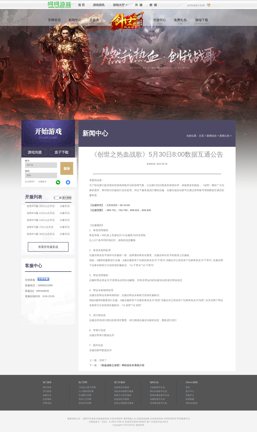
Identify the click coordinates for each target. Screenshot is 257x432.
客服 (153, 5)
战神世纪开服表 (121, 387)
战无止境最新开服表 (123, 403)
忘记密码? (30, 181)
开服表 (94, 21)
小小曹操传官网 (86, 391)
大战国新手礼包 (157, 387)
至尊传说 (47, 403)
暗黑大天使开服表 (122, 395)
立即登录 (66, 168)
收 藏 (202, 5)
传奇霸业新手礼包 (158, 403)
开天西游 (47, 391)
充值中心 (159, 21)
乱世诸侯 (47, 399)
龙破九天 (47, 395)
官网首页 (54, 21)
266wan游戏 (191, 403)
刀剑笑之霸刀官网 (87, 387)
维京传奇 (47, 387)
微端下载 (201, 21)
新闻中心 (75, 21)
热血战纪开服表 (121, 399)
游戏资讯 (99, 5)
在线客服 (190, 399)
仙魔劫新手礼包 (157, 399)
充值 (139, 5)
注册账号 (42, 181)
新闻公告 (225, 135)
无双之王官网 (85, 399)
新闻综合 (212, 135)
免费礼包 (180, 21)
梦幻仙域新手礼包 (158, 391)
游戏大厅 (119, 5)
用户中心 (190, 391)
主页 (201, 135)
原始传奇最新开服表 (123, 391)
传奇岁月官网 (85, 403)
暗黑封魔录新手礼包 (159, 395)
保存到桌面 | (193, 5)
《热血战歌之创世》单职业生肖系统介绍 (121, 365)
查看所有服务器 (48, 246)
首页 (81, 5)
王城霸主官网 (85, 395)
